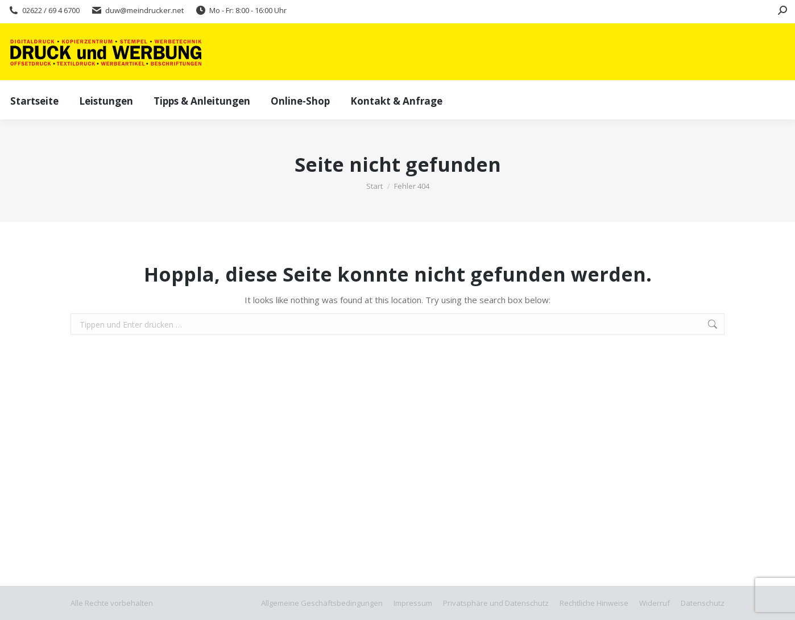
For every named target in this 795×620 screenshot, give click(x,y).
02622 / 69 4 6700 (44, 10)
